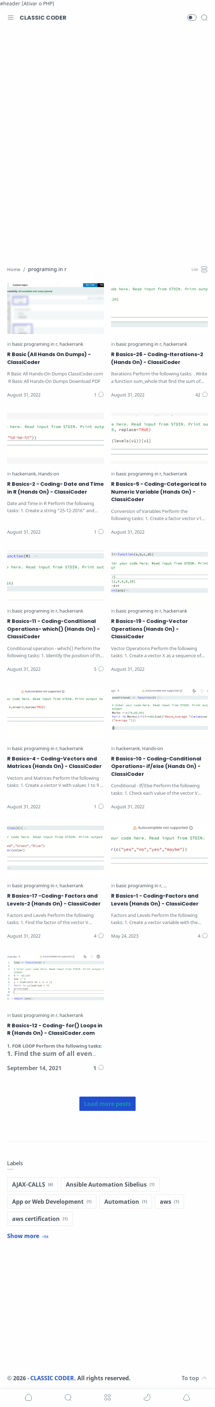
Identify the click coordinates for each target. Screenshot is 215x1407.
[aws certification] (40, 1219)
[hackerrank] (71, 344)
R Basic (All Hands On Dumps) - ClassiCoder (49, 358)
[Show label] (27, 1236)
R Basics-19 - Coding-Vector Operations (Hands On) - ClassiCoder (149, 629)
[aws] (169, 1201)
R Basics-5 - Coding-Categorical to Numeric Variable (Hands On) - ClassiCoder (158, 491)
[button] (191, 17)
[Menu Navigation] (10, 17)
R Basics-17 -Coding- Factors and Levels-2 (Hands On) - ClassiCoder (54, 899)
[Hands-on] (48, 474)
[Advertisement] (107, 87)
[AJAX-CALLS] (32, 1184)
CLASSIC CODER (43, 18)
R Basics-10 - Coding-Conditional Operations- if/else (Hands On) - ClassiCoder (156, 766)
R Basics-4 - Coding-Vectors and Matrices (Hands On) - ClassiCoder (54, 762)
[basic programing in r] (35, 344)
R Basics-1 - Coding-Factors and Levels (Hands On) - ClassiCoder (155, 899)
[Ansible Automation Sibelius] (110, 1184)
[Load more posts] (107, 1104)
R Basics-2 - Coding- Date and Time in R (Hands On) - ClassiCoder (55, 487)
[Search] (204, 17)
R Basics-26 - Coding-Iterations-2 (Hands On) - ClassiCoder (157, 358)
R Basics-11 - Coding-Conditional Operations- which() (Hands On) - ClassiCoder (53, 629)
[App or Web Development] (51, 1201)
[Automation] (125, 1201)
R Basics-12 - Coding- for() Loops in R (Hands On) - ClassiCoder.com (55, 1029)
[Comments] (99, 395)
